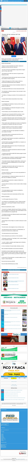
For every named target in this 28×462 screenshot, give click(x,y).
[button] (3, 340)
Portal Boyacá (3, 445)
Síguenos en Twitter (14, 384)
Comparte (13, 56)
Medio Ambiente (3, 438)
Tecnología (3, 437)
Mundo (2, 435)
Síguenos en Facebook (14, 381)
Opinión (5, 439)
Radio (3, 440)
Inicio (2, 26)
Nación (2, 434)
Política (2, 439)
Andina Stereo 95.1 (4, 446)
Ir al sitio (14, 405)
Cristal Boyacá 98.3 (4, 447)
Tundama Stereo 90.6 (4, 444)
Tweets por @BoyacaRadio (14, 385)
